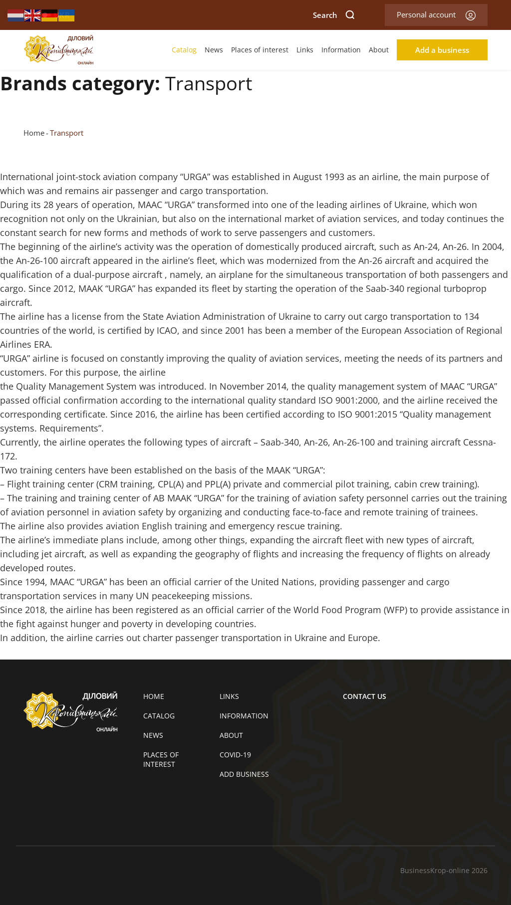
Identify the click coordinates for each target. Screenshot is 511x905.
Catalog (184, 49)
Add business (244, 774)
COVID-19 (235, 754)
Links (304, 49)
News (214, 49)
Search (334, 15)
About (379, 49)
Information (341, 49)
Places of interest (259, 49)
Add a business (442, 50)
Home (33, 133)
